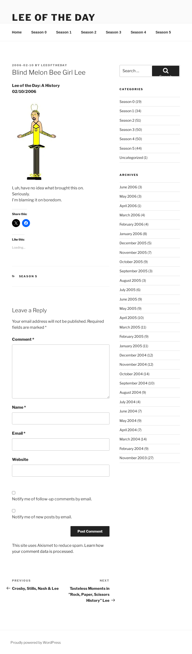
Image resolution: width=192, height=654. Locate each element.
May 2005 (128, 308)
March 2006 (130, 215)
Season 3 (113, 32)
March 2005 (130, 327)
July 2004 (128, 402)
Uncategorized (131, 157)
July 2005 (128, 290)
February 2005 (132, 336)
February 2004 (132, 448)
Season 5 (163, 32)
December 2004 (133, 355)
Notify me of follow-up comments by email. (52, 499)
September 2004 (134, 383)
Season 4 (138, 32)
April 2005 (128, 318)
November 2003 (133, 458)
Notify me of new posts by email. (42, 517)
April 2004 (128, 430)
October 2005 (131, 262)
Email (19, 433)
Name (19, 407)
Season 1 (63, 32)
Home (17, 32)
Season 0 (38, 32)
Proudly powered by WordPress (35, 642)
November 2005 (133, 252)
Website (20, 459)
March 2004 (130, 439)
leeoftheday (54, 65)
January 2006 (131, 234)
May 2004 (128, 420)
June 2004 (128, 411)
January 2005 (131, 346)
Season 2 (88, 32)
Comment (23, 339)
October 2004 (131, 374)
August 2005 (130, 280)
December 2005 (133, 243)
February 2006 (132, 224)
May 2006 (128, 196)
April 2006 (128, 206)
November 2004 (133, 364)
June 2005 (128, 299)
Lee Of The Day (54, 17)
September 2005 (134, 271)
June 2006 (128, 187)
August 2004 (130, 392)
